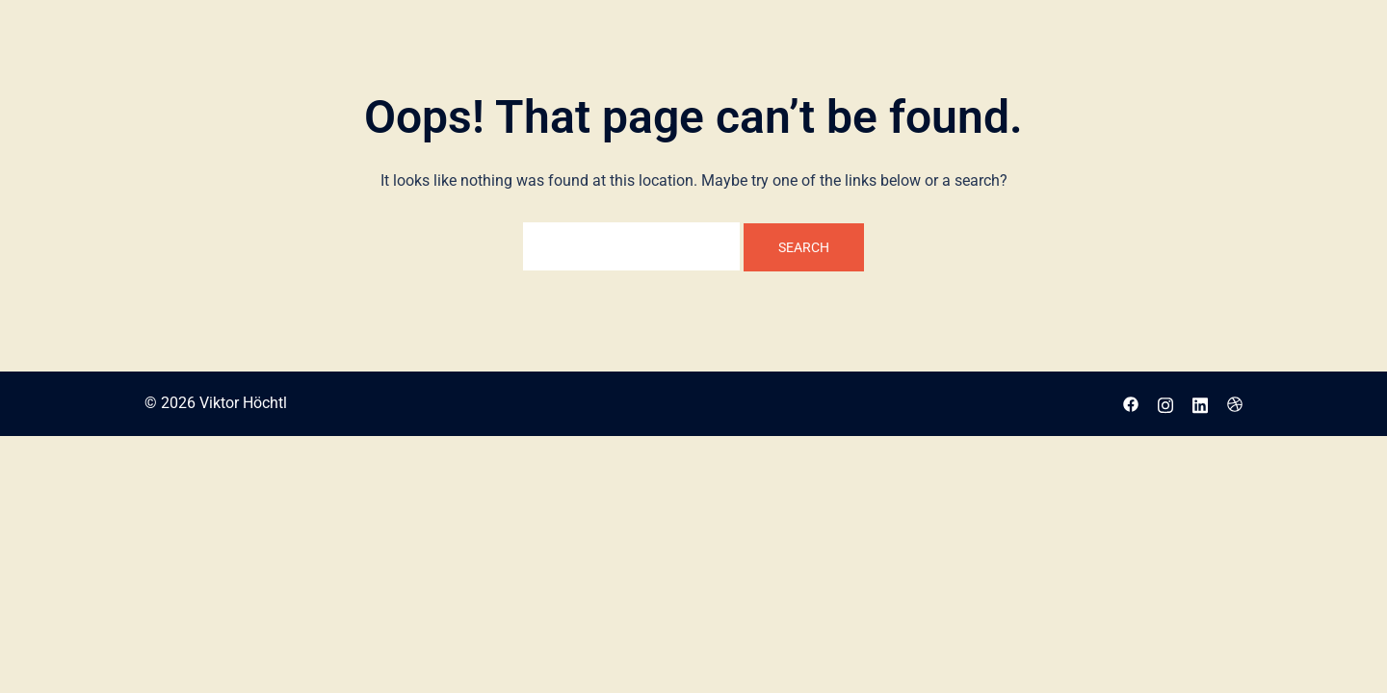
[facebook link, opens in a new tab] (1130, 403)
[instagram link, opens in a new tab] (1165, 403)
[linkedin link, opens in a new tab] (1200, 403)
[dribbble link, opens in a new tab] (1235, 403)
